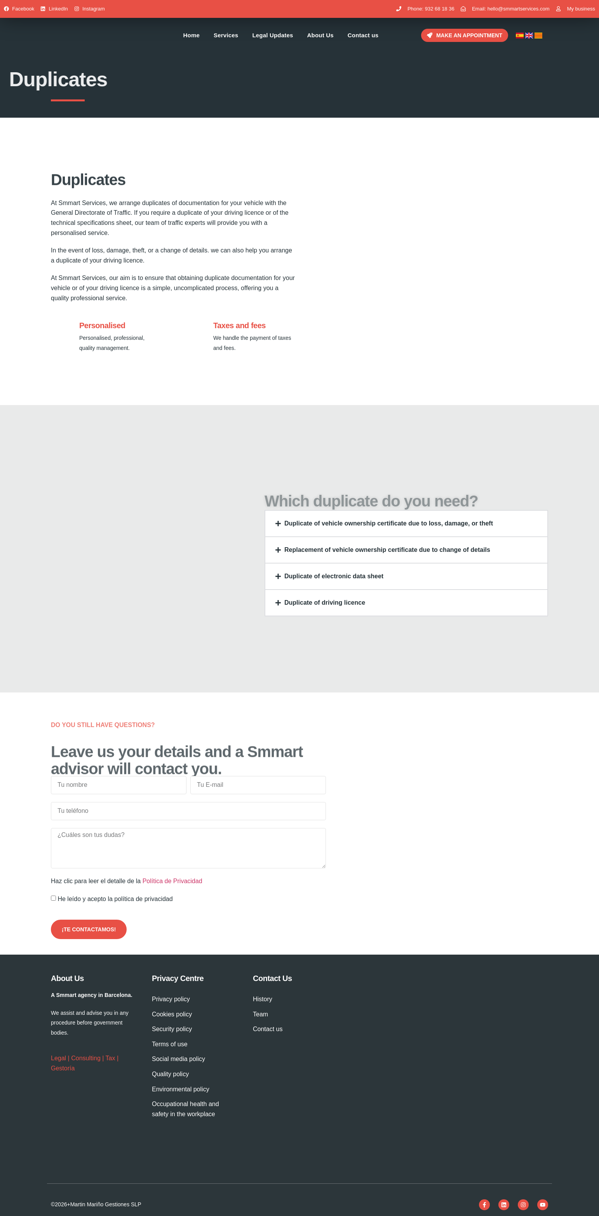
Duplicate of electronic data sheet (333, 576)
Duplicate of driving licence (324, 602)
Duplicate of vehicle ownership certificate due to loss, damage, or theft (388, 523)
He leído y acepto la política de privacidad (114, 899)
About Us (320, 35)
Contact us (363, 35)
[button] (406, 523)
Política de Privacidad (172, 881)
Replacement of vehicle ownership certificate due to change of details (387, 549)
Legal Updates (272, 35)
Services (226, 35)
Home (191, 35)
